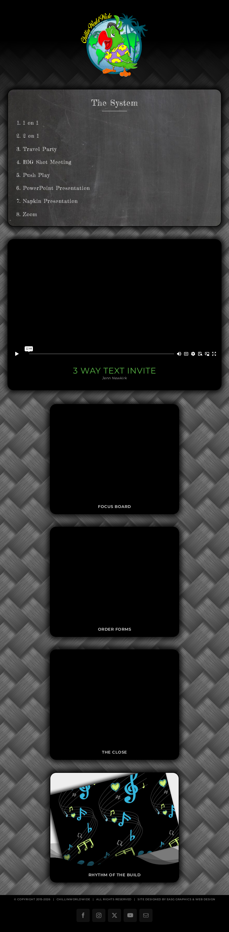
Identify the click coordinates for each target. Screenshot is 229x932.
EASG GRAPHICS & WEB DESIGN (191, 899)
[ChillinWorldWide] (114, 9)
